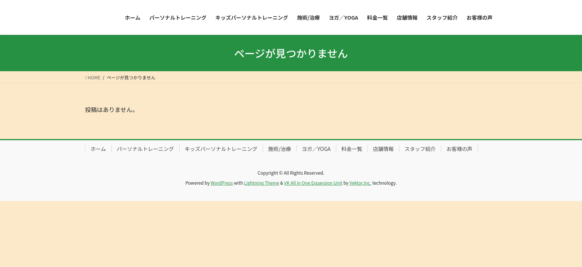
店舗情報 (383, 148)
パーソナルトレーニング (145, 148)
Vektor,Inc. (360, 182)
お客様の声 (460, 148)
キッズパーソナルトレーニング (221, 148)
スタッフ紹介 (420, 148)
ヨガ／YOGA (316, 148)
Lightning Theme (261, 182)
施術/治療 (279, 148)
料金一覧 (351, 148)
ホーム (98, 148)
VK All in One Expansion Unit (313, 182)
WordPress (222, 182)
